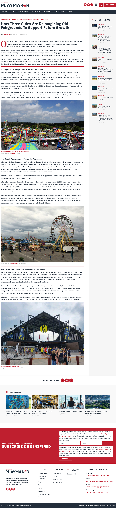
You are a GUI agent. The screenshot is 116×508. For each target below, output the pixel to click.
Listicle (100, 104)
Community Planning (8, 20)
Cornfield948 (14, 368)
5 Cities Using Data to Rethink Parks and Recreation (96, 412)
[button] (101, 5)
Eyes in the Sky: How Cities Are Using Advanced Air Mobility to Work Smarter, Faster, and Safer (105, 118)
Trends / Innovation (41, 20)
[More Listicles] (7, 392)
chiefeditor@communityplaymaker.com (99, 481)
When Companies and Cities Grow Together (104, 107)
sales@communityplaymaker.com (97, 475)
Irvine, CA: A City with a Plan (105, 60)
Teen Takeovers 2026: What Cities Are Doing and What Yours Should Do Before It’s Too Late (105, 50)
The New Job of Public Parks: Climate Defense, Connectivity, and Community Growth (105, 38)
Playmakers (36, 12)
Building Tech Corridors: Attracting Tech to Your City (105, 80)
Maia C (13, 153)
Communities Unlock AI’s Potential (105, 89)
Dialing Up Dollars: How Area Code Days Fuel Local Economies (18, 412)
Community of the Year (64, 12)
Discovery (101, 24)
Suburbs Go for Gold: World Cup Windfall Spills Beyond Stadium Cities (105, 70)
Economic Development (25, 20)
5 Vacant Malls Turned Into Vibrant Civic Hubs (42, 412)
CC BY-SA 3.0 (35, 368)
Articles (6, 11)
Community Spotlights (21, 12)
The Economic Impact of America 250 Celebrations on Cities (105, 27)
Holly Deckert (14, 263)
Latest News (102, 19)
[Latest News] (93, 20)
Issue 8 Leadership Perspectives (70, 411)
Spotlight (101, 57)
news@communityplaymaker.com (97, 487)
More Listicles (15, 392)
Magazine (48, 11)
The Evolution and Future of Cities (105, 98)
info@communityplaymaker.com (97, 492)
